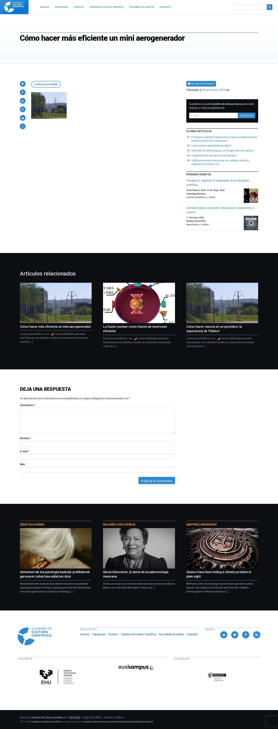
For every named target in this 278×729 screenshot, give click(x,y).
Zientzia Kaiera (32, 524)
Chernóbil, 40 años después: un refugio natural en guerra (222, 150)
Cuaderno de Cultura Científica (46, 721)
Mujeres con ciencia (119, 524)
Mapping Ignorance (201, 524)
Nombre (25, 438)
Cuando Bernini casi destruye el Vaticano (213, 155)
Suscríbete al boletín (171, 634)
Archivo (85, 634)
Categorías (99, 634)
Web (22, 464)
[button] (23, 84)
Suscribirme (246, 115)
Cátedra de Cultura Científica (138, 634)
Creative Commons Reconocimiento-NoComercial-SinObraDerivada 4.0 (118, 721)
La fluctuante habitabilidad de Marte (211, 145)
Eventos (113, 634)
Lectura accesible (46, 84)
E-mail (24, 451)
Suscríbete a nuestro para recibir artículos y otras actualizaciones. (221, 106)
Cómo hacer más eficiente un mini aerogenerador (55, 326)
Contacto (192, 634)
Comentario (27, 405)
